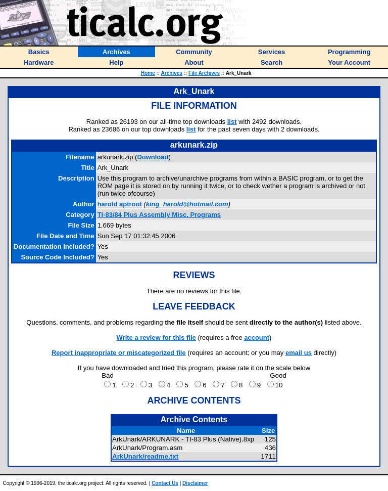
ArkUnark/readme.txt (145, 456)
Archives (171, 73)
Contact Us (165, 483)
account (256, 337)
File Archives (204, 73)
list (232, 121)
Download (152, 157)
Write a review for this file (156, 337)
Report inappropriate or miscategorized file (119, 352)
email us (298, 352)
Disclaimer (195, 483)
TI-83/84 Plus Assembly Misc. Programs (159, 214)
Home (148, 73)
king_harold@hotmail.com (187, 204)
